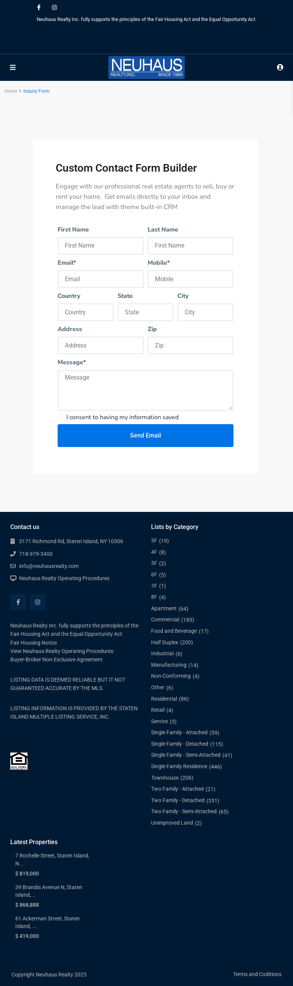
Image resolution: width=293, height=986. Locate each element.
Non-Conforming (171, 676)
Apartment (164, 608)
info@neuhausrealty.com (49, 566)
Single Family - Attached (179, 732)
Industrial (162, 653)
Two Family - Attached (177, 789)
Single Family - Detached (179, 744)
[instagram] (54, 7)
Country (69, 296)
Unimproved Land (172, 823)
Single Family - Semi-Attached (186, 755)
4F (154, 552)
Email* (67, 263)
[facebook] (39, 7)
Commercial (165, 619)
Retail (157, 710)
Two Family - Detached (177, 800)
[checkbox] (60, 417)
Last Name (163, 229)
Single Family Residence (179, 766)
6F (154, 574)
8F (154, 597)
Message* (72, 362)
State (125, 296)
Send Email (145, 435)
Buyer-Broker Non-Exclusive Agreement (56, 659)
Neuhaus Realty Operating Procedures (64, 578)
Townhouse (165, 778)
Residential (164, 699)
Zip (152, 329)
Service (159, 721)
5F (154, 563)
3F (154, 540)
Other (157, 687)
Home (11, 91)
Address (70, 329)
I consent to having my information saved (122, 417)
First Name (73, 229)
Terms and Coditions (257, 974)
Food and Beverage (174, 631)
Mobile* (159, 263)
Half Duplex (164, 642)
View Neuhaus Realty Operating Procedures (61, 651)
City (183, 296)
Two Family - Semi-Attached (184, 811)
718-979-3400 (36, 554)
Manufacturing (169, 665)
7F (154, 586)
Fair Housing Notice (33, 643)
